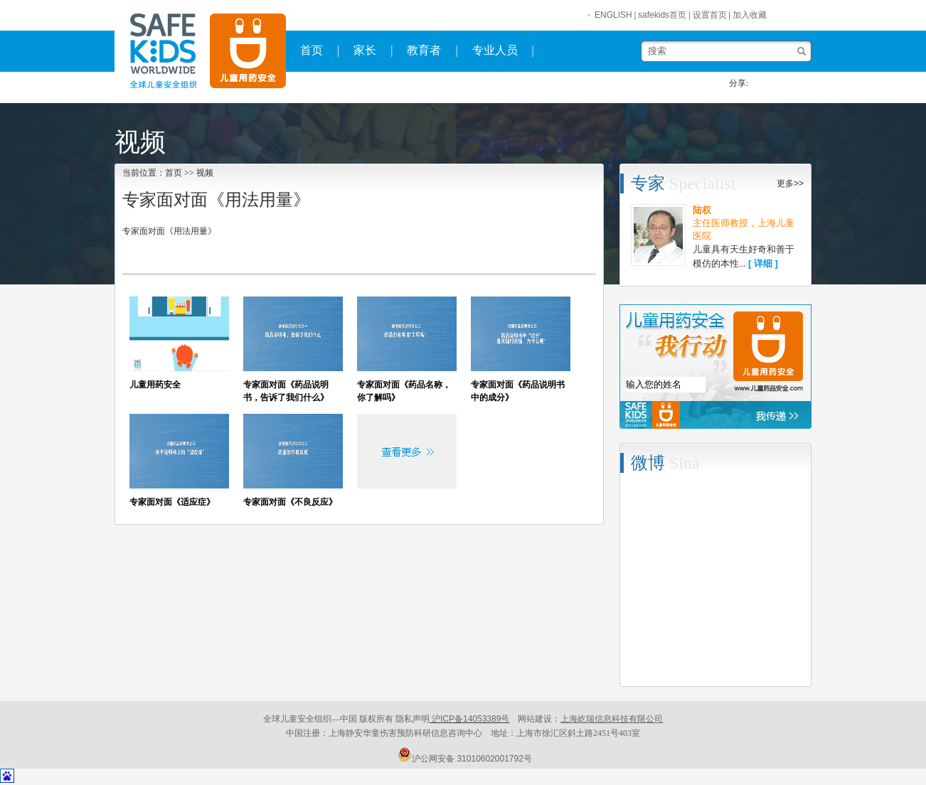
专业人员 (495, 50)
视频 (204, 173)
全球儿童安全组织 (244, 51)
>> (190, 173)
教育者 (424, 50)
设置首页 (710, 15)
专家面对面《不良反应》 (290, 502)
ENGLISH (613, 15)
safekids (158, 51)
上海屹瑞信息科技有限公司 (611, 719)
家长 (364, 50)
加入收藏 (750, 15)
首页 (311, 50)
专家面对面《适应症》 (172, 502)
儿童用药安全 (155, 385)
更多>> (790, 183)
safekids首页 (662, 15)
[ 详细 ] (763, 263)
